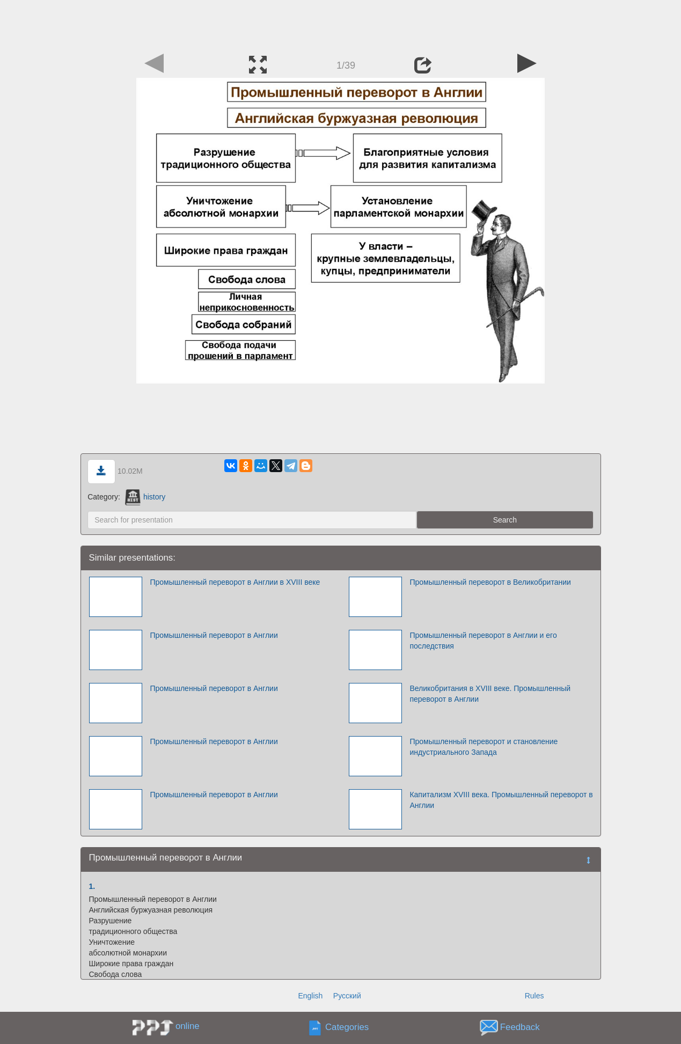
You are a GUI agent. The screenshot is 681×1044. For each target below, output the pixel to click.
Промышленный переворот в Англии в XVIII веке (235, 582)
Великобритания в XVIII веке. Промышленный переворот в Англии (489, 693)
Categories (347, 1028)
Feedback (520, 1028)
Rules (534, 995)
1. (92, 886)
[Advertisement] (340, 24)
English (310, 995)
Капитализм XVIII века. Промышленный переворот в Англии (500, 800)
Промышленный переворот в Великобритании (489, 582)
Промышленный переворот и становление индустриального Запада (483, 746)
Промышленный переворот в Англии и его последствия (482, 640)
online (187, 1026)
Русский (347, 995)
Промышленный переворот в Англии (213, 635)
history (145, 496)
